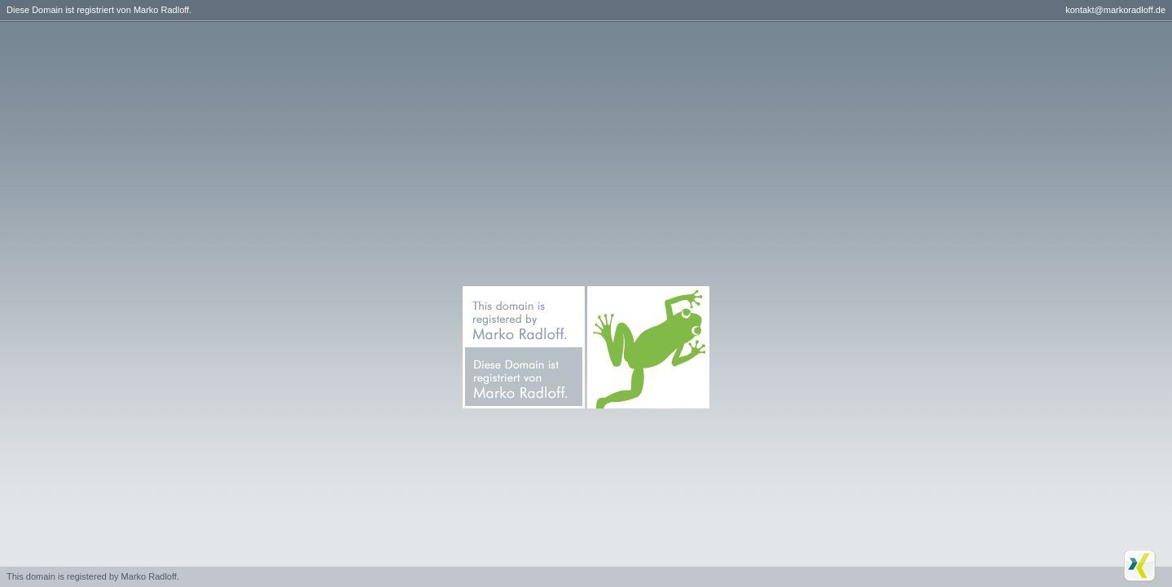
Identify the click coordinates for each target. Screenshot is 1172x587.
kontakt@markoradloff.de (1115, 10)
